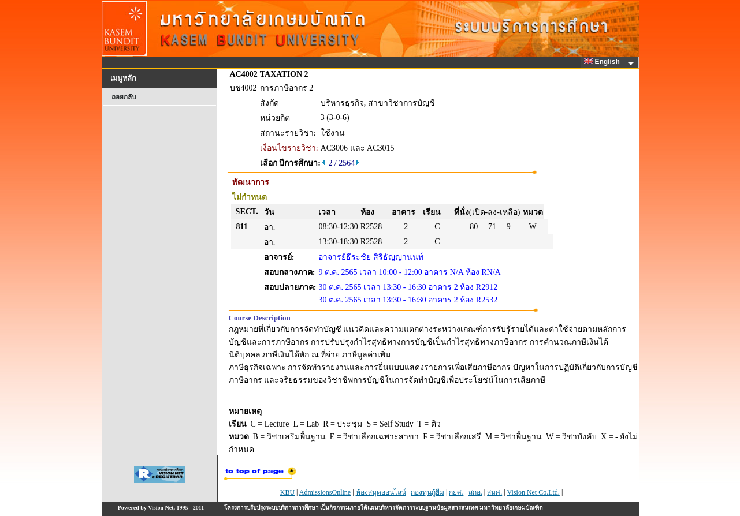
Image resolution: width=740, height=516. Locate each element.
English (603, 62)
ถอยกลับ (123, 97)
